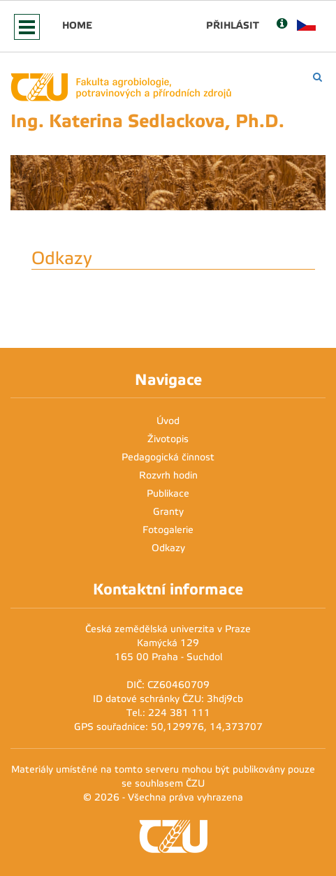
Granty (168, 511)
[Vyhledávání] (317, 77)
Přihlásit (232, 25)
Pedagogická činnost (168, 457)
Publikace (168, 493)
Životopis (168, 439)
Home (77, 25)
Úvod (168, 421)
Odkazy (168, 548)
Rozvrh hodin (168, 475)
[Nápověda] (282, 25)
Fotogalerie (168, 530)
